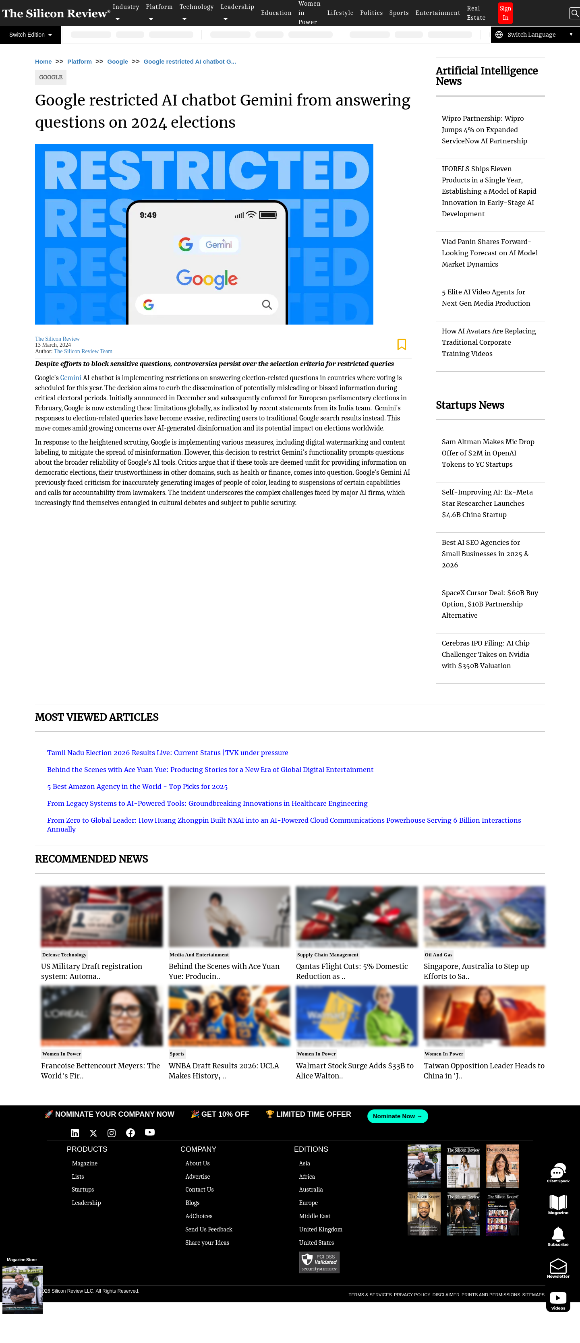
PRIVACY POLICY (412, 1294)
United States (316, 1242)
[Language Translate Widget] (540, 34)
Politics (371, 13)
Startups (83, 1189)
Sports (399, 13)
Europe (308, 1202)
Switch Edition (30, 34)
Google (118, 61)
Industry (126, 12)
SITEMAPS (533, 1294)
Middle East (315, 1216)
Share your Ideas (207, 1242)
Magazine (84, 1163)
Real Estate (476, 13)
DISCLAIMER (446, 1294)
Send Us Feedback (208, 1229)
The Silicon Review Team (83, 351)
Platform (159, 12)
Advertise (197, 1176)
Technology (197, 12)
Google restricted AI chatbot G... (190, 61)
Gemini (70, 378)
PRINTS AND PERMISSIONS (491, 1294)
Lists (78, 1176)
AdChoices (198, 1216)
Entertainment (438, 13)
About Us (197, 1163)
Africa (307, 1176)
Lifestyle (340, 13)
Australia (311, 1189)
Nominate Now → (392, 1116)
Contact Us (199, 1189)
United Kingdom (321, 1229)
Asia (305, 1163)
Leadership (238, 12)
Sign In (505, 13)
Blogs (192, 1202)
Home (43, 61)
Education (276, 13)
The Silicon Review (57, 339)
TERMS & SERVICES (370, 1294)
